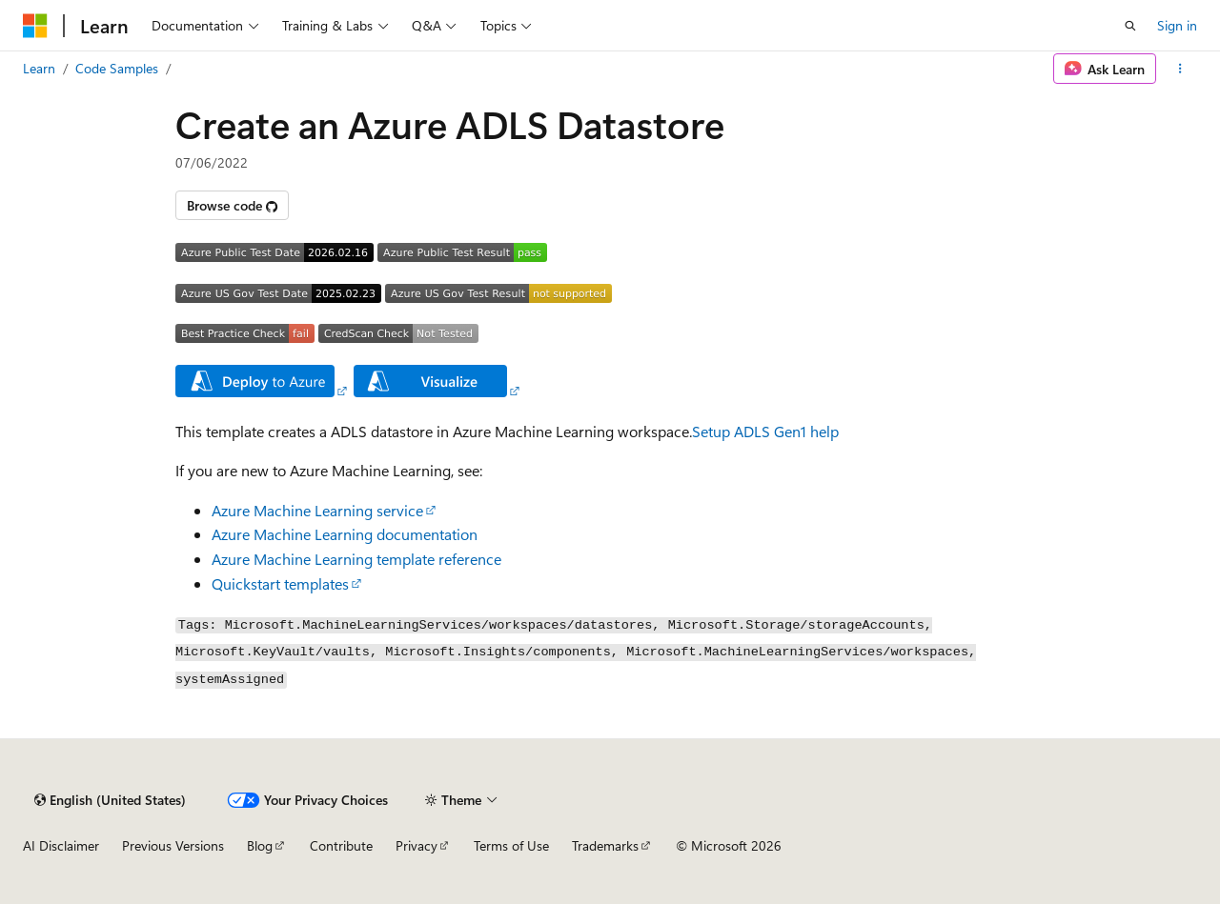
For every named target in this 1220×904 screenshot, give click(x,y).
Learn (39, 68)
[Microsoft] (35, 25)
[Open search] (1130, 26)
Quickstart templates (280, 583)
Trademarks (605, 845)
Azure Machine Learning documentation (345, 534)
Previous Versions (173, 845)
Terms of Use (511, 845)
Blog (260, 845)
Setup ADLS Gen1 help (765, 431)
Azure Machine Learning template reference (356, 559)
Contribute (341, 845)
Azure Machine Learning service (317, 510)
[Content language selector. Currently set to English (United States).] (110, 800)
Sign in (1177, 25)
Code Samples (116, 68)
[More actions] (1180, 68)
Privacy (416, 845)
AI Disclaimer (61, 845)
